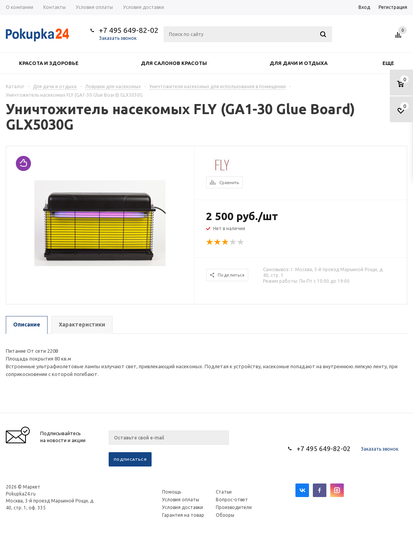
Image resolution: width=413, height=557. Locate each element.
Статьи (224, 491)
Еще (391, 63)
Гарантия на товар (183, 515)
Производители (234, 507)
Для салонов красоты (174, 63)
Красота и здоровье (49, 63)
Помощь (171, 491)
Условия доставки (182, 507)
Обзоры (225, 515)
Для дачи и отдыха (299, 63)
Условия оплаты (180, 499)
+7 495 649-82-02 (129, 30)
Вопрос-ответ (232, 499)
